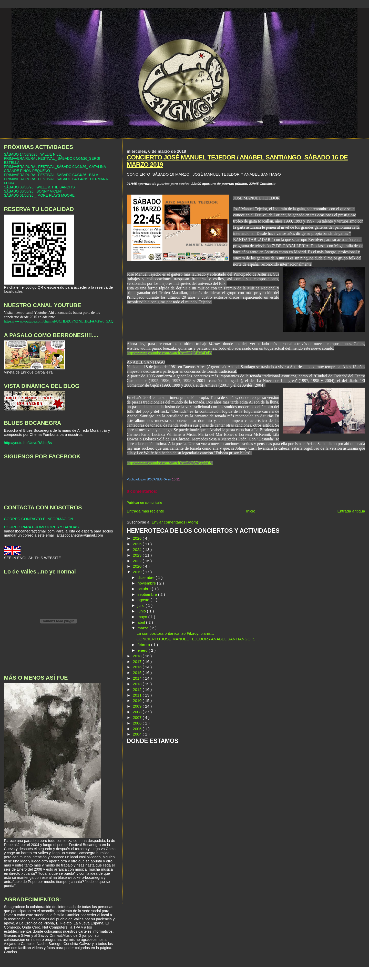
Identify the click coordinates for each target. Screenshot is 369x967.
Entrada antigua (351, 511)
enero (143, 650)
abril (142, 622)
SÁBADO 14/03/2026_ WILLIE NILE (32, 154)
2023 (137, 555)
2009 (137, 706)
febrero (144, 644)
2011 (137, 695)
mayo (143, 617)
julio (142, 605)
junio (142, 611)
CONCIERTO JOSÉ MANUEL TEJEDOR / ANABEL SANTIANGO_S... (198, 639)
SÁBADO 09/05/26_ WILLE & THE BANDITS (39, 187)
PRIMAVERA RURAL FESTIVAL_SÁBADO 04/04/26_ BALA (51, 175)
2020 (137, 566)
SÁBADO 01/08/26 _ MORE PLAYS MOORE (39, 195)
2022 (137, 561)
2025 (137, 544)
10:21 (176, 479)
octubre (145, 589)
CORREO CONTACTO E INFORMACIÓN (38, 519)
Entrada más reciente (145, 511)
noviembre (147, 583)
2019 (137, 572)
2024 (137, 549)
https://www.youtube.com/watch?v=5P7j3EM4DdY (169, 353)
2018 (137, 656)
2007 (137, 717)
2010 (137, 700)
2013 (137, 684)
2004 (137, 734)
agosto (144, 600)
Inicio (250, 511)
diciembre (147, 577)
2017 (137, 661)
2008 (137, 712)
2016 (137, 667)
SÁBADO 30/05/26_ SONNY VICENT (33, 191)
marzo (144, 628)
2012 (137, 689)
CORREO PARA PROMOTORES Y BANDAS (41, 527)
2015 (137, 672)
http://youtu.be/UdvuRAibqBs (28, 443)
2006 (137, 723)
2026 (137, 538)
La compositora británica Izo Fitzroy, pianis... (175, 633)
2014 (137, 678)
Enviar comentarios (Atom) (175, 522)
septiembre (148, 594)
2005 (137, 729)
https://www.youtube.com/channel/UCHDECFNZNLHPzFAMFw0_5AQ (59, 321)
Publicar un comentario (144, 503)
